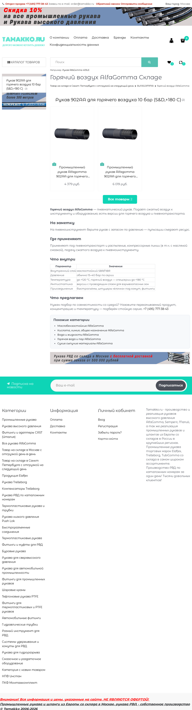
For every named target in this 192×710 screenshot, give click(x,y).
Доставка (100, 37)
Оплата (80, 37)
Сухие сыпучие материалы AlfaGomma (85, 343)
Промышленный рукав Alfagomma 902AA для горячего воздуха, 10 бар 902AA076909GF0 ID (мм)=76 (120, 172)
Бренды (120, 37)
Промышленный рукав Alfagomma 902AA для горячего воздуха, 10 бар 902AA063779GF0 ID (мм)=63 (72, 172)
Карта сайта (108, 438)
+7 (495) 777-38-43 (155, 309)
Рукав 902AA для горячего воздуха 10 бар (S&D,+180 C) (118, 99)
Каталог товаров (25, 62)
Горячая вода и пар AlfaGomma (79, 339)
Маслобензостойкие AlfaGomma (80, 325)
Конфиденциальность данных (74, 44)
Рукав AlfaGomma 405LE (75, 70)
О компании (59, 37)
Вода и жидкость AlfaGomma (78, 334)
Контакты (139, 37)
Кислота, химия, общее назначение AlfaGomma (90, 330)
